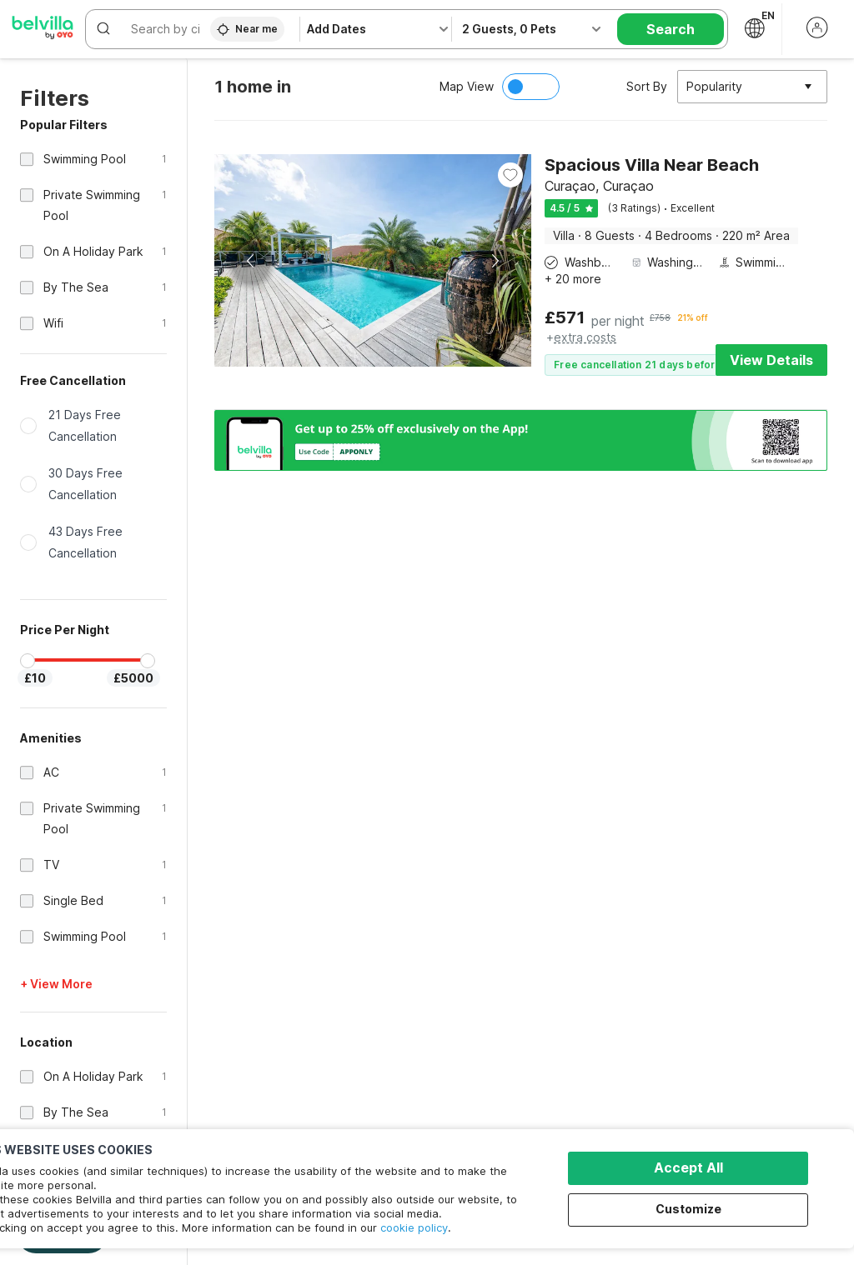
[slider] (27, 660)
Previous (251, 261)
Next (495, 261)
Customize (688, 1209)
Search (670, 29)
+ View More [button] (56, 984)
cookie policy (414, 1227)
